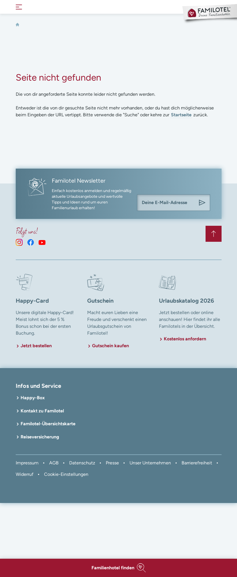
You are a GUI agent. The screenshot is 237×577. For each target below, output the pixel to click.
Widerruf (24, 474)
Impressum (27, 463)
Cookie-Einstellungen (66, 474)
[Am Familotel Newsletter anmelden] (202, 202)
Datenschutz (82, 463)
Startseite (181, 114)
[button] (118, 568)
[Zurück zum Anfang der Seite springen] (214, 234)
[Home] (17, 24)
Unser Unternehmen (150, 463)
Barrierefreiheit (197, 463)
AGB (54, 463)
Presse (112, 463)
